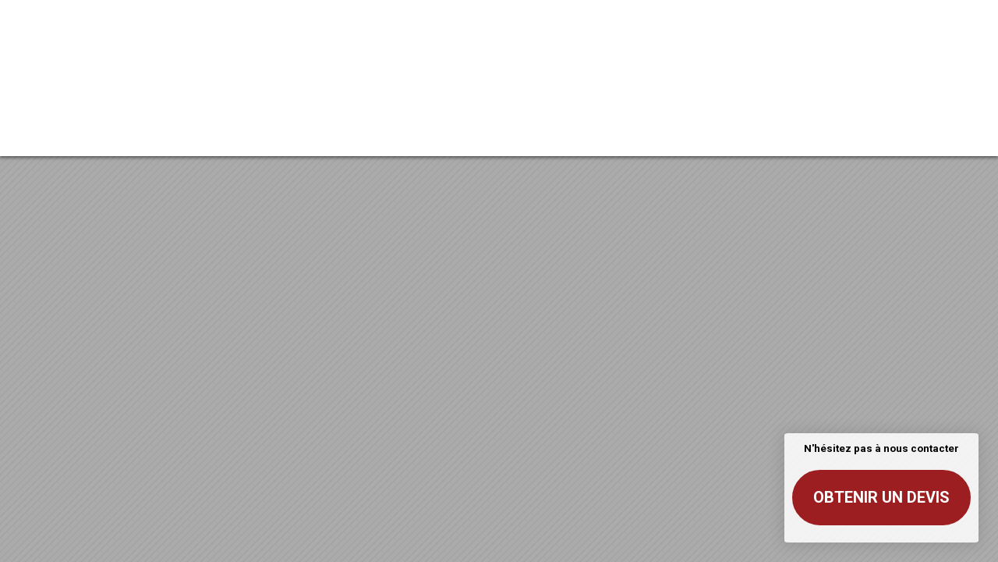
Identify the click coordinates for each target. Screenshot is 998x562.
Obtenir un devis (881, 497)
